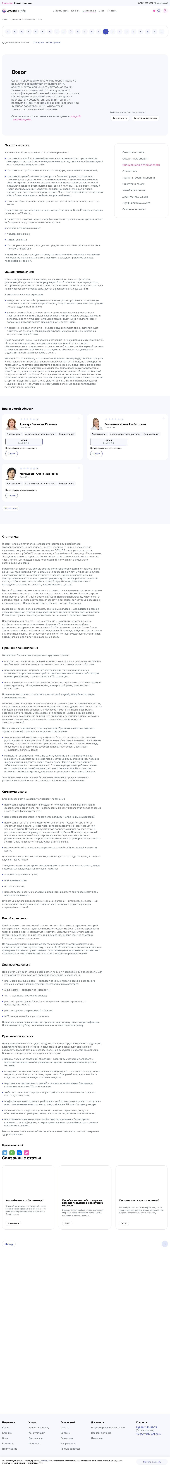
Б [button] (14, 31)
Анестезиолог (120, 118)
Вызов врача (35, 1438)
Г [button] (28, 31)
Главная (5, 19)
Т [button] (133, 31)
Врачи (5, 1427)
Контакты (7, 1443)
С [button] (126, 31)
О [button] (105, 31)
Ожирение (38, 42)
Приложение (9, 1448)
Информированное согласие (108, 1427)
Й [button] (70, 31)
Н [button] (98, 31)
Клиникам (27, 3)
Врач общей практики (145, 118)
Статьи (64, 1427)
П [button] (112, 31)
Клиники (7, 1432)
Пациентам (7, 3)
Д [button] (35, 31)
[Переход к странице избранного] (159, 10)
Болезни (65, 1432)
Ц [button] (161, 31)
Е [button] (42, 31)
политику (45, 1460)
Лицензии (97, 1438)
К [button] (77, 31)
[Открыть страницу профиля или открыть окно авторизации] (165, 10)
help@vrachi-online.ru (148, 1434)
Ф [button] (147, 31)
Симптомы (67, 1438)
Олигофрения (53, 42)
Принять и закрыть (152, 1462)
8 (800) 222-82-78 (144, 3)
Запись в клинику (38, 1427)
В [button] (21, 31)
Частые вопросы (70, 1448)
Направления (68, 1443)
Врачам (17, 3)
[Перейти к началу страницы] (165, 1245)
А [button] (7, 31)
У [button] (140, 31)
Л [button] (84, 31)
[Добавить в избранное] (77, 420)
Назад (9, 1245)
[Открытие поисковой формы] (152, 10)
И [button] (63, 31)
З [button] (56, 31)
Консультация (36, 1432)
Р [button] (119, 31)
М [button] (91, 31)
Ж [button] (50, 31)
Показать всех (14, 509)
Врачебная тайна (101, 1432)
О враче (12, 453)
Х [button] (154, 31)
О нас (5, 1438)
